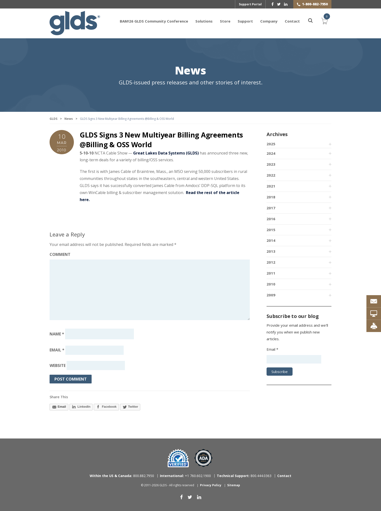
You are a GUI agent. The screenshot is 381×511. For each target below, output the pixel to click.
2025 (271, 144)
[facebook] (272, 4)
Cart (325, 20)
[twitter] (279, 4)
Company (268, 21)
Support (245, 21)
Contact (292, 21)
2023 (271, 164)
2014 (271, 240)
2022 (271, 175)
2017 (271, 207)
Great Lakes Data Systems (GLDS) (166, 153)
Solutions (204, 21)
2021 (271, 186)
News (190, 71)
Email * (272, 349)
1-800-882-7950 (315, 4)
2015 (271, 229)
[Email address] (94, 350)
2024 (271, 153)
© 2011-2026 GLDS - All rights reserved (167, 485)
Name (57, 334)
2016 (271, 218)
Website (58, 365)
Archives (277, 134)
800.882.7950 (122, 475)
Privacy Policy (210, 485)
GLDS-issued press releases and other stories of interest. (190, 82)
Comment (60, 254)
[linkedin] (285, 4)
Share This (59, 397)
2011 (271, 273)
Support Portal (250, 4)
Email (57, 350)
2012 (271, 262)
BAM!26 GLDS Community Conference (154, 21)
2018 (271, 197)
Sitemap (233, 485)
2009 (271, 295)
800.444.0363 (244, 475)
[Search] (307, 21)
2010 (271, 284)
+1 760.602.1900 (185, 475)
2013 (271, 251)
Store (225, 21)
